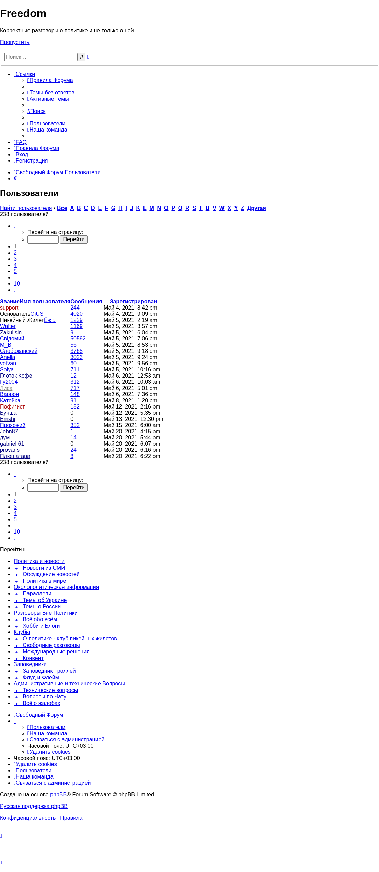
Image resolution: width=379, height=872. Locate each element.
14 (73, 437)
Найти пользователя (26, 208)
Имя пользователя (45, 301)
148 (75, 394)
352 (75, 425)
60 (73, 363)
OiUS (36, 314)
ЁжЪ (50, 320)
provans (10, 450)
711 (75, 369)
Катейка (10, 400)
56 (73, 345)
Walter (8, 326)
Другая (256, 208)
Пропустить (15, 42)
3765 (76, 351)
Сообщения (86, 301)
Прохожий (12, 425)
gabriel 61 (12, 444)
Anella (7, 357)
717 (75, 388)
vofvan (8, 363)
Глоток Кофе (16, 376)
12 (73, 376)
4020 (76, 314)
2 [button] (15, 253)
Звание (10, 301)
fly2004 (9, 382)
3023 (76, 357)
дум (5, 437)
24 (73, 450)
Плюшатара (15, 456)
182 (75, 407)
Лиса (6, 388)
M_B (5, 345)
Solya (7, 369)
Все (62, 208)
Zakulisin (11, 332)
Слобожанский (18, 351)
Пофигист (12, 407)
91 (73, 400)
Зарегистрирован (133, 301)
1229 (76, 320)
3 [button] (15, 259)
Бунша (8, 413)
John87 (9, 431)
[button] (15, 226)
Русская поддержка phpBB (34, 806)
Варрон (9, 394)
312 (75, 382)
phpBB (58, 794)
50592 (78, 339)
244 (75, 308)
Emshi (7, 419)
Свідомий (12, 339)
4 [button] (15, 265)
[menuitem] (50, 80)
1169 (76, 326)
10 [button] (17, 284)
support (9, 308)
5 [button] (15, 271)
